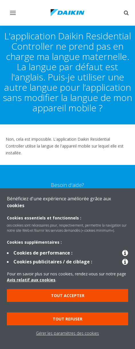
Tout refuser (67, 319)
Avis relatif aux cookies (31, 280)
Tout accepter (67, 295)
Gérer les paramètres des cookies (67, 333)
